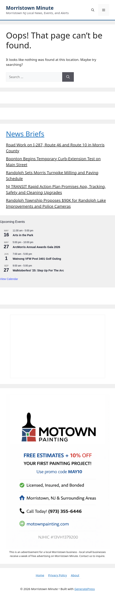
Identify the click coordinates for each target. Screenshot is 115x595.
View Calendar (9, 279)
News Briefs (25, 133)
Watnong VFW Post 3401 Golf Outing (37, 258)
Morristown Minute (30, 7)
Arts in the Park (23, 235)
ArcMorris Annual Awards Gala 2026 (36, 247)
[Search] (68, 77)
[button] (92, 10)
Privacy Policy (57, 575)
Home (40, 575)
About (75, 575)
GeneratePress (84, 589)
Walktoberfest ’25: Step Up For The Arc (38, 270)
